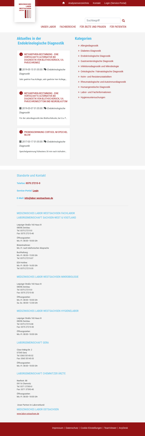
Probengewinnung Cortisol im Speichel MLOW (45, 133)
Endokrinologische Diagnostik (94, 56)
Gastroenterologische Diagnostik (95, 61)
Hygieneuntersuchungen (91, 97)
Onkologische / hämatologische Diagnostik (100, 71)
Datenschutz (72, 428)
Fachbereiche (68, 26)
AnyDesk (123, 428)
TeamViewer (110, 428)
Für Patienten (118, 26)
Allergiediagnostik (88, 45)
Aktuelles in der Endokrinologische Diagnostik (40, 40)
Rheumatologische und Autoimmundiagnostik (102, 82)
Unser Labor (48, 26)
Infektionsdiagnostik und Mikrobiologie (98, 66)
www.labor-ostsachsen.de (28, 414)
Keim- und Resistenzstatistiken (95, 76)
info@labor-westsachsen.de (39, 198)
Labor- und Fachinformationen (94, 92)
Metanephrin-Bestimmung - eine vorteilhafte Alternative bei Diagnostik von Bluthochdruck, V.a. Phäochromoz (44, 58)
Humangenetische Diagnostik (94, 87)
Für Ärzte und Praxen (93, 26)
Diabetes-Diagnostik (89, 50)
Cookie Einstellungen (91, 428)
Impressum (57, 428)
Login (35, 190)
